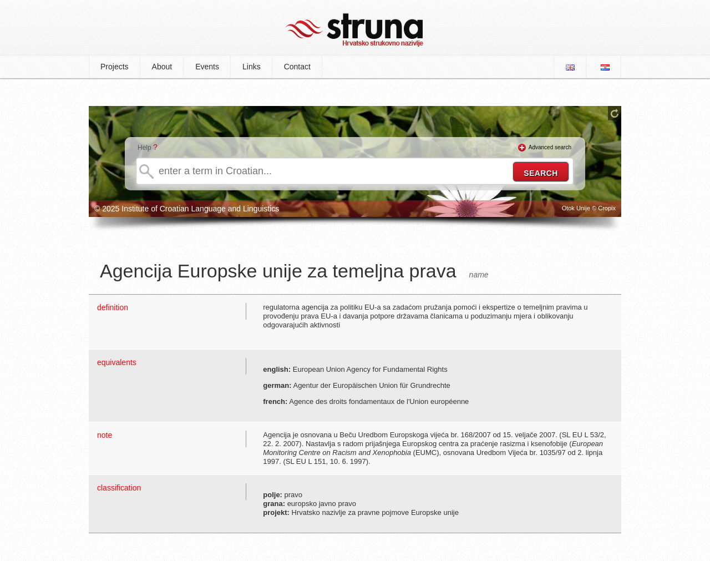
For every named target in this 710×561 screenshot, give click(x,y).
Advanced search (550, 147)
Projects (114, 66)
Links (251, 66)
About (162, 66)
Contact (297, 66)
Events (207, 66)
